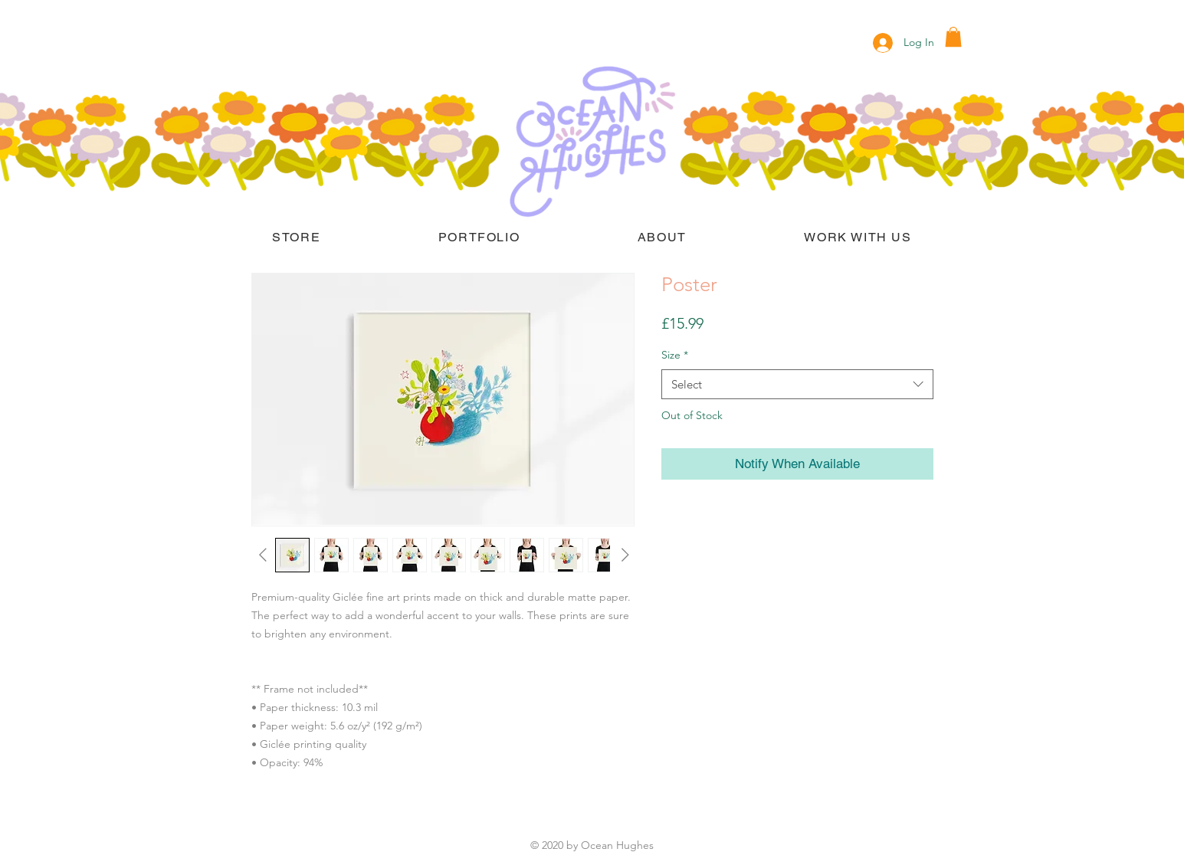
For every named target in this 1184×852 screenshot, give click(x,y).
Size (674, 355)
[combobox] (797, 384)
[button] (953, 37)
